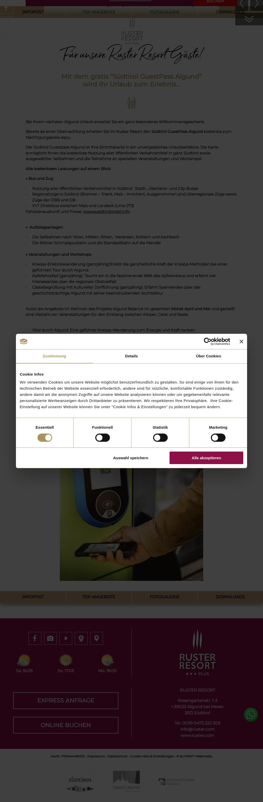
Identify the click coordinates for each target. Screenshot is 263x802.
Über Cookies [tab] (208, 356)
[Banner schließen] (241, 341)
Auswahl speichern (130, 458)
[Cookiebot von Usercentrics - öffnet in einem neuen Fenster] (207, 341)
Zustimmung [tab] (54, 356)
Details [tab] (131, 356)
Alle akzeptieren (206, 458)
